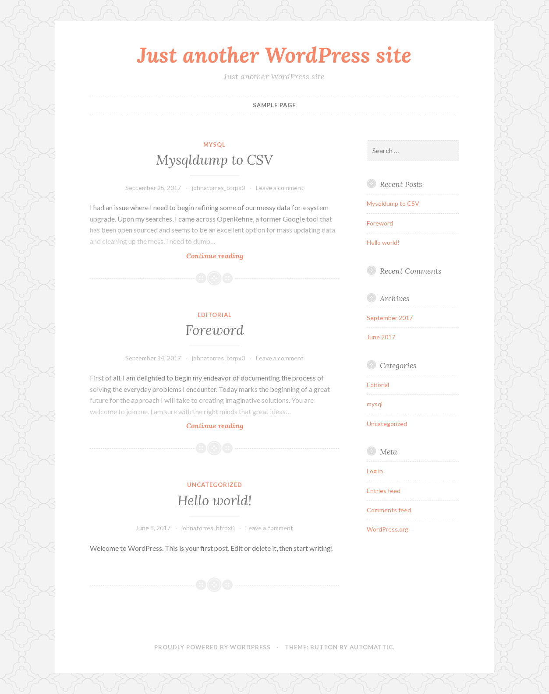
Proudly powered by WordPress (212, 647)
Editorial (215, 314)
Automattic (371, 647)
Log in (375, 471)
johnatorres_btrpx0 (218, 187)
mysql (214, 144)
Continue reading (233, 255)
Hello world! (214, 500)
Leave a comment (280, 187)
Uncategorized (214, 484)
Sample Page (274, 105)
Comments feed (389, 510)
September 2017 (390, 317)
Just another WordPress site (274, 54)
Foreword (214, 330)
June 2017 (381, 337)
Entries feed (383, 490)
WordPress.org (387, 529)
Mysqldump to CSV (214, 160)
